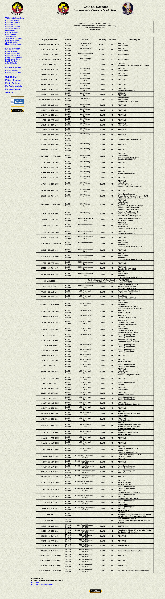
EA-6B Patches (11, 61)
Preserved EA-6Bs (12, 55)
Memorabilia (10, 30)
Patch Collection (11, 32)
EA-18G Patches (11, 70)
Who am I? (10, 92)
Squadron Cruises (12, 27)
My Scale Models (13, 86)
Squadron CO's (11, 25)
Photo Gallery (10, 34)
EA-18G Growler (13, 68)
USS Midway (11, 77)
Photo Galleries (12, 83)
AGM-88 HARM (11, 63)
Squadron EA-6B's (12, 29)
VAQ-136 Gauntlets (14, 18)
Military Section (12, 80)
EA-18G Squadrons (12, 72)
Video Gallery (10, 36)
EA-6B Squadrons (12, 53)
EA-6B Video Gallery (13, 59)
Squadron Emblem (12, 23)
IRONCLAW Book (12, 40)
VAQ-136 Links (11, 42)
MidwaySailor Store (13, 44)
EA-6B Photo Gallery (13, 57)
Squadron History (12, 21)
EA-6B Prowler (12, 49)
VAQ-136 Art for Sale (13, 38)
